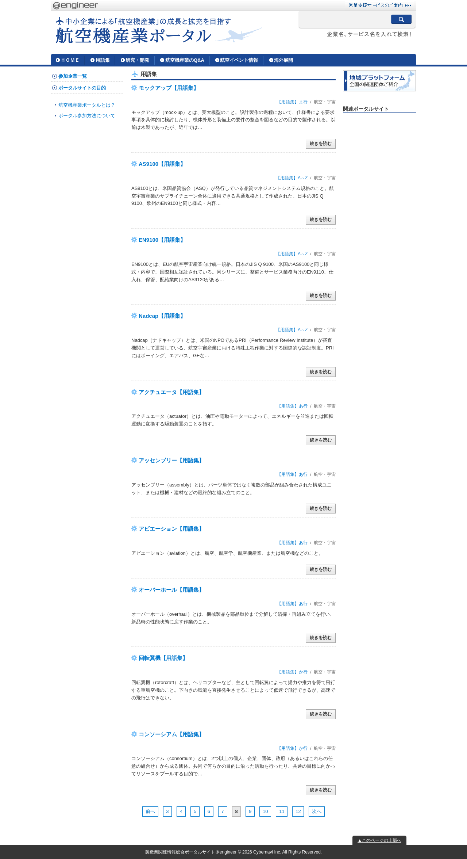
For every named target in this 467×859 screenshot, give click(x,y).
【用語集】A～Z (292, 177)
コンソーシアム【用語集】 (171, 734)
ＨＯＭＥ (70, 60)
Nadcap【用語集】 (162, 316)
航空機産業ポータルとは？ (86, 105)
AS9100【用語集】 (162, 164)
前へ (150, 811)
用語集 (103, 60)
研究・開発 (137, 60)
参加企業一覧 (72, 76)
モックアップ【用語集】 (169, 88)
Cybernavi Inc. (267, 852)
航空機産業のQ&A (184, 60)
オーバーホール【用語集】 (171, 590)
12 (298, 811)
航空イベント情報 (239, 60)
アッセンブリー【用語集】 (171, 460)
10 (265, 811)
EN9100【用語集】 (162, 240)
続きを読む (321, 143)
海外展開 (283, 60)
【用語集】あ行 (292, 406)
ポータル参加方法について (86, 115)
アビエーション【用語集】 (171, 529)
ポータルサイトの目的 (82, 88)
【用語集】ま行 (292, 101)
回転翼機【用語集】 (163, 658)
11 (281, 811)
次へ (316, 811)
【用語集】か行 (292, 672)
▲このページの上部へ (379, 840)
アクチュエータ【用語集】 (171, 392)
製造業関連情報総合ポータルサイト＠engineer (191, 852)
